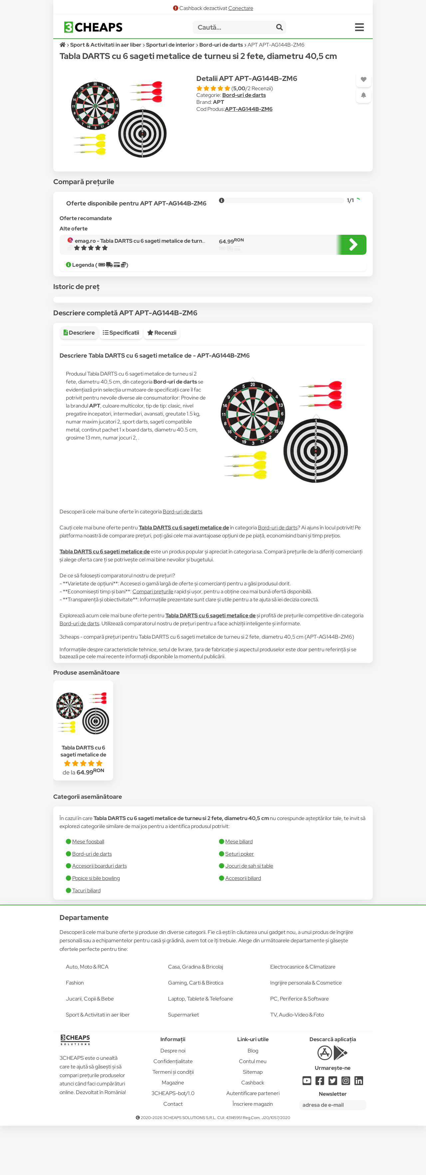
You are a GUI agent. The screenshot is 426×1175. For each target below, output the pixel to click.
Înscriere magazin (253, 1153)
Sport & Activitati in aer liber (98, 1063)
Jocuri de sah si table (249, 915)
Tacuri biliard (86, 939)
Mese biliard (239, 890)
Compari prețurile (152, 640)
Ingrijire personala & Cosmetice (306, 1031)
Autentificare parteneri (253, 1142)
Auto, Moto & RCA (87, 1016)
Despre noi (172, 1099)
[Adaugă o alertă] (363, 95)
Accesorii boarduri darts (99, 915)
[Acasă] (63, 44)
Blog (253, 1099)
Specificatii (121, 382)
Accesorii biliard (243, 927)
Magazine (173, 1131)
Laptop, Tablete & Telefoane (200, 1047)
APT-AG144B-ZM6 (249, 109)
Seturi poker (239, 903)
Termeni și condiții (173, 1121)
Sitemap (253, 1121)
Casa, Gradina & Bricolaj (195, 1016)
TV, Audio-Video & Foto (297, 1063)
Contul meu (253, 1110)
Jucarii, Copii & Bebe (90, 1047)
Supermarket (183, 1063)
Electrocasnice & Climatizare (302, 1016)
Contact (173, 1153)
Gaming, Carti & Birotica (195, 1031)
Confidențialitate (173, 1110)
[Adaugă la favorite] (363, 79)
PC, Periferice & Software (299, 1047)
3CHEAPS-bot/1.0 (173, 1142)
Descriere (79, 382)
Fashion (75, 1031)
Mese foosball (88, 890)
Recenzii (161, 382)
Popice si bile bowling (96, 927)
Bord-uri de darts (244, 95)
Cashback (252, 1131)
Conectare (240, 8)
